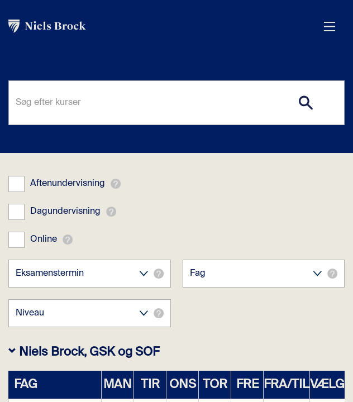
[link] (165, 26)
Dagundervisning (65, 211)
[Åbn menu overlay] (329, 26)
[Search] (305, 102)
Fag (264, 274)
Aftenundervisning (67, 183)
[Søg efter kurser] (176, 102)
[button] (116, 184)
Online (43, 239)
